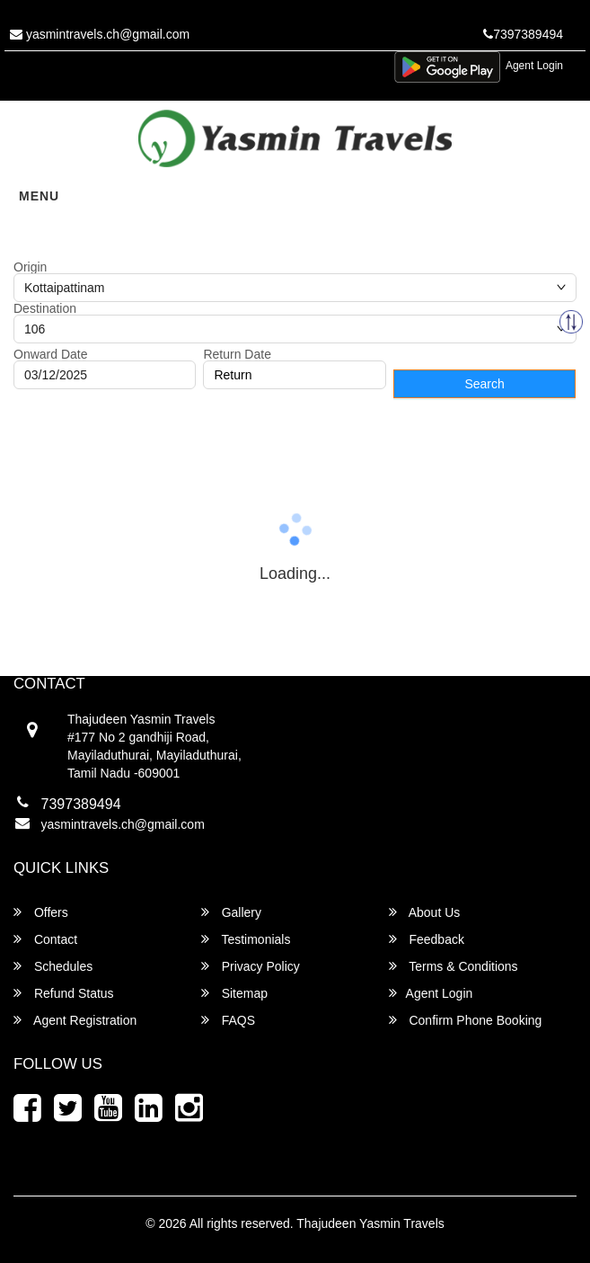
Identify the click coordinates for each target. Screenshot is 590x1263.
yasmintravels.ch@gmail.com (99, 34)
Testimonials (246, 939)
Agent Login (534, 65)
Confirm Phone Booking (465, 1019)
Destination (44, 308)
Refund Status (63, 993)
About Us (425, 912)
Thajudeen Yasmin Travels (370, 1223)
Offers (40, 912)
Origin (30, 267)
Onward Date (50, 354)
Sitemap (234, 993)
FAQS (228, 1019)
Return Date (236, 354)
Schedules (52, 966)
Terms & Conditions (453, 966)
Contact (45, 939)
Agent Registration (74, 1019)
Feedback (426, 939)
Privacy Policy (250, 966)
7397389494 (523, 34)
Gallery (231, 912)
